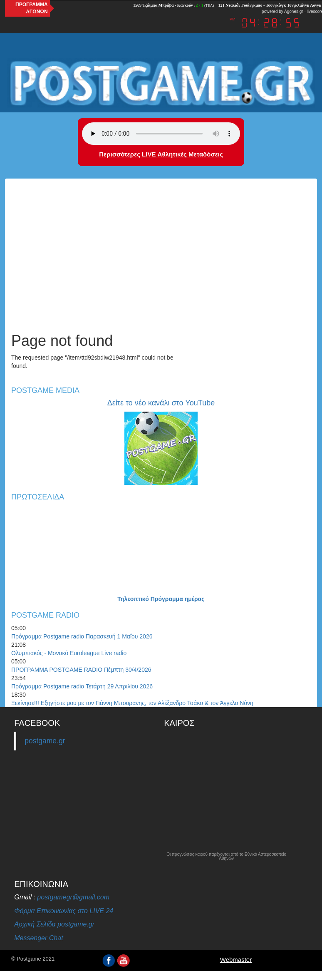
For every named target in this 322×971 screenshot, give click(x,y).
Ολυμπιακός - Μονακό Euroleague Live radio (68, 653)
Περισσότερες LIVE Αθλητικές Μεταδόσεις (161, 154)
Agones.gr (293, 11)
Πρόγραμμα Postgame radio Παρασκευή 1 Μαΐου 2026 (81, 636)
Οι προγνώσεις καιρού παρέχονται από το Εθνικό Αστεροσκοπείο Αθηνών (226, 856)
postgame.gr (45, 741)
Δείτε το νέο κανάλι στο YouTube (161, 403)
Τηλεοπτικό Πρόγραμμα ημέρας (160, 599)
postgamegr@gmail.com (73, 897)
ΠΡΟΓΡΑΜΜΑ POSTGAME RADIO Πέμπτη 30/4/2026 (81, 669)
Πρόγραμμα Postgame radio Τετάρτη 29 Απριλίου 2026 (82, 686)
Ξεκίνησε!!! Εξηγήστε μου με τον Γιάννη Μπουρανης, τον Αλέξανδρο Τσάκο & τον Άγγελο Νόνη (132, 703)
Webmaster (236, 959)
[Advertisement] (161, 262)
